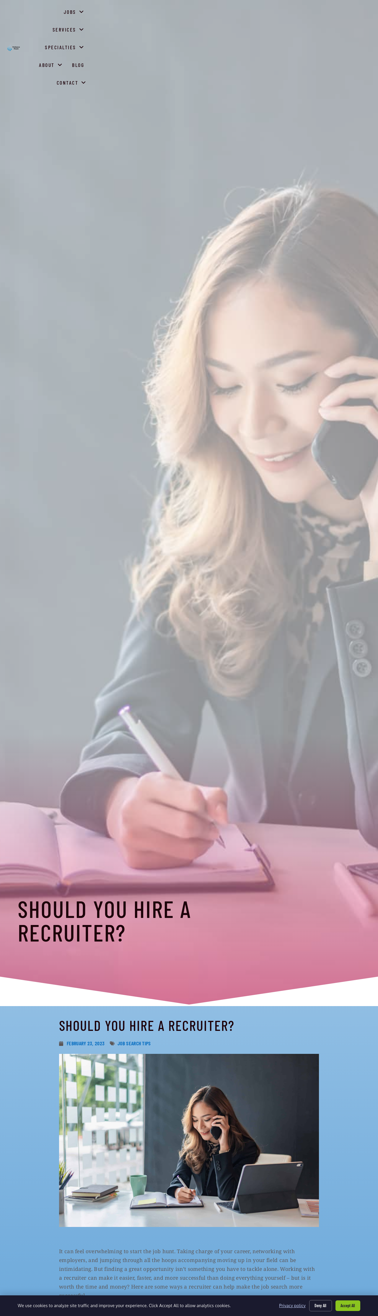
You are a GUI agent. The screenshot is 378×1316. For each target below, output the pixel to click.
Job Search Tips (134, 1043)
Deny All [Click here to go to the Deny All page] (320, 1305)
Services (206, 28)
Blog (319, 29)
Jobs (171, 28)
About (292, 28)
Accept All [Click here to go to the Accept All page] (347, 1305)
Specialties (251, 28)
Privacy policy (291, 1305)
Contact (350, 28)
